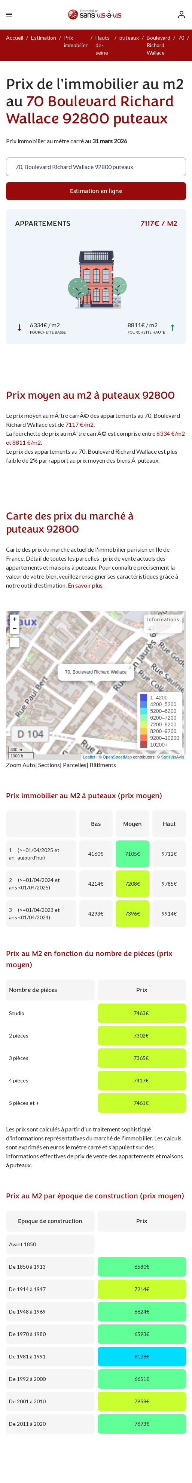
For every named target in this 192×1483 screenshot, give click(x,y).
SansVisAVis (172, 757)
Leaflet (89, 757)
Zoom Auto (20, 764)
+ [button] (15, 619)
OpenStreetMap (117, 757)
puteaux (129, 37)
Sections (49, 764)
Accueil (14, 37)
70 (181, 37)
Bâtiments (102, 764)
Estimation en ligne (96, 191)
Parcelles (74, 764)
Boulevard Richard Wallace (158, 45)
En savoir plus (85, 585)
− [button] (15, 629)
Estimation (43, 37)
